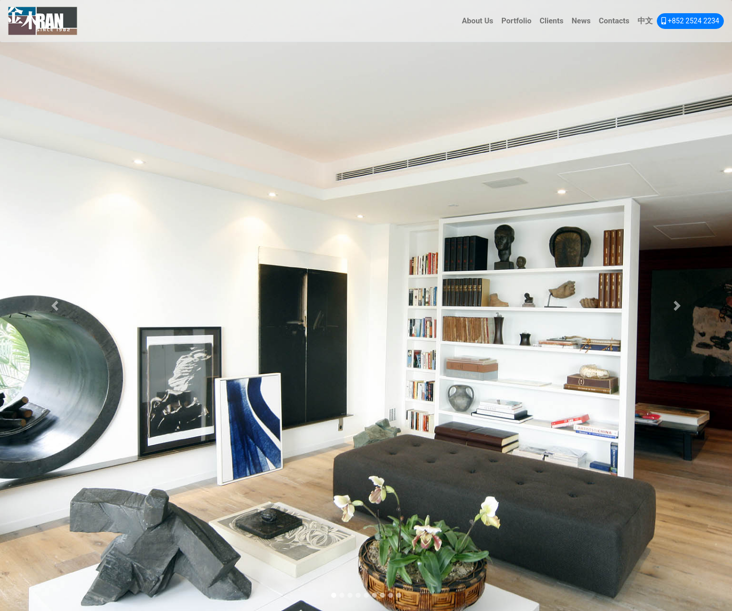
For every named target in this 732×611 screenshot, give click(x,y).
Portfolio (516, 20)
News (580, 20)
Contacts (614, 20)
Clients (551, 20)
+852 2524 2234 (690, 21)
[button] (55, 305)
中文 (645, 20)
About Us (477, 20)
